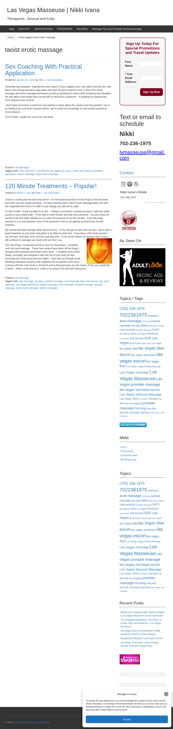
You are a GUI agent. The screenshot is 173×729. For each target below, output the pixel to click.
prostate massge (84, 284)
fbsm (82, 281)
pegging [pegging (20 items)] (137, 403)
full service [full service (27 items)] (137, 338)
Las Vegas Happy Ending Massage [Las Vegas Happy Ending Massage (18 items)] (144, 366)
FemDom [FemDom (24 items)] (152, 333)
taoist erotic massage (47, 174)
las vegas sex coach (61, 170)
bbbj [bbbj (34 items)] (144, 325)
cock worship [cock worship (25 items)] (127, 329)
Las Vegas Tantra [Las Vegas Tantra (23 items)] (129, 398)
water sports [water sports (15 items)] (155, 413)
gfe (101, 281)
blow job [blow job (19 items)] (152, 325)
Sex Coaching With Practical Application (43, 70)
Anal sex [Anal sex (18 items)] (146, 321)
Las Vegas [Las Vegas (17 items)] (157, 343)
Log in (123, 447)
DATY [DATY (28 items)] (156, 329)
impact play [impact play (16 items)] (146, 343)
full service (92, 281)
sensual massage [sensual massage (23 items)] (130, 412)
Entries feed (126, 451)
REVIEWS (82, 29)
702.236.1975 (128, 197)
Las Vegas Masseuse (27, 284)
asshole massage (53, 281)
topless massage (48, 288)
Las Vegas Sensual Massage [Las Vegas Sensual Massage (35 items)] (141, 394)
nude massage (66, 284)
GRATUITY (24, 29)
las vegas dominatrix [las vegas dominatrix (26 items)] (143, 354)
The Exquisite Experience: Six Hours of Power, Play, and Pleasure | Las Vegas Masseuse (141, 623)
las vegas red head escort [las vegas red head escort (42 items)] (140, 390)
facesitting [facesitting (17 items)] (124, 334)
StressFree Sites (160, 202)
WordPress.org (128, 459)
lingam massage (48, 284)
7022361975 (42, 170)
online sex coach (82, 170)
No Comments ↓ (55, 80)
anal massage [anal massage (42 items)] (130, 321)
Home (11, 37)
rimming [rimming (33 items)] (140, 408)
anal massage (25, 281)
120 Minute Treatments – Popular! (51, 186)
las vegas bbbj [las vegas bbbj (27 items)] (129, 348)
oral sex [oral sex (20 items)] (129, 403)
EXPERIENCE (64, 29)
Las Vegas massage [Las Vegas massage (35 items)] (134, 372)
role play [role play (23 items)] (151, 408)
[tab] (123, 184)
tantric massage (26, 174)
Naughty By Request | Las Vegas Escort (141, 638)
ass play (38, 281)
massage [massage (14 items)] (143, 399)
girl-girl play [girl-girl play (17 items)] (135, 343)
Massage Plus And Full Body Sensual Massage (117, 29)
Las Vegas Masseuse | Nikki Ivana (53, 10)
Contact (127, 172)
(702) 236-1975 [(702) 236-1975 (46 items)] (132, 308)
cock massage (71, 281)
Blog (11, 29)
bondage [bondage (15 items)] (160, 326)
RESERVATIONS (44, 29)
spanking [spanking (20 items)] (145, 412)
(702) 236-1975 (26, 170)
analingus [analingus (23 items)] (153, 315)
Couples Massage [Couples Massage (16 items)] (144, 330)
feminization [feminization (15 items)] (125, 339)
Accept (127, 719)
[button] (166, 694)
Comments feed (128, 455)
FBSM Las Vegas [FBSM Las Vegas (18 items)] (138, 334)
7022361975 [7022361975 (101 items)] (133, 315)
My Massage (22, 167)
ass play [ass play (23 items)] (136, 325)
